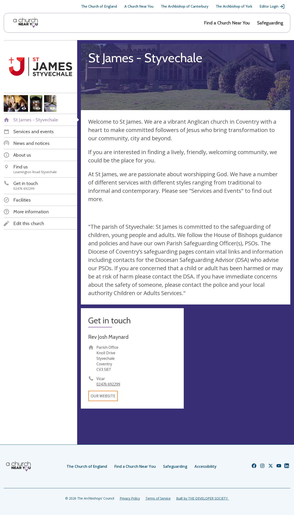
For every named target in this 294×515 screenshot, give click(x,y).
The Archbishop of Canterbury (184, 6)
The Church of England (99, 6)
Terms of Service (158, 498)
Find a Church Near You (227, 23)
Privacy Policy (130, 498)
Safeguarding (270, 23)
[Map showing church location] (238, 359)
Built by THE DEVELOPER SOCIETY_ (202, 498)
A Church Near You (138, 6)
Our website (103, 395)
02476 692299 (108, 384)
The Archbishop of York (234, 6)
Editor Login (272, 6)
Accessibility (206, 466)
